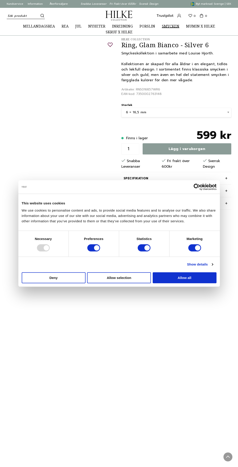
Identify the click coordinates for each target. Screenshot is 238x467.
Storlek (126, 105)
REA (65, 26)
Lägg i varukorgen (187, 149)
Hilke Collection (135, 39)
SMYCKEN (170, 26)
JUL (78, 26)
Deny (53, 278)
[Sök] (41, 15)
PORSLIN (147, 26)
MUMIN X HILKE (200, 26)
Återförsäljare (58, 4)
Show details (197, 264)
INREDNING (122, 26)
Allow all (184, 278)
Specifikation (136, 178)
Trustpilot (165, 15)
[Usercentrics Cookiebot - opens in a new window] (197, 187)
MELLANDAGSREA (39, 26)
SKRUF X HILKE (119, 32)
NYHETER (96, 26)
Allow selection (119, 278)
